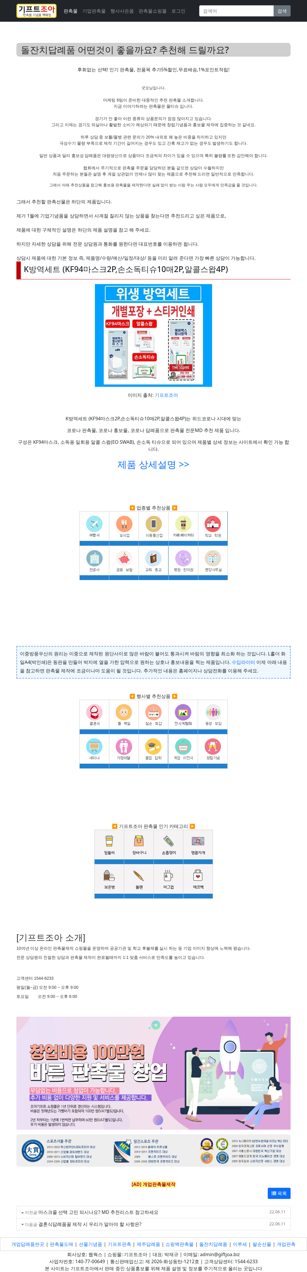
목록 (279, 1193)
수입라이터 (243, 662)
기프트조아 (166, 395)
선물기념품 (90, 1244)
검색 (282, 11)
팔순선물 (262, 1244)
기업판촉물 (94, 11)
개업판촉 (286, 1244)
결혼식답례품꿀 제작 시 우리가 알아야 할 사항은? (89, 1224)
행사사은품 (122, 11)
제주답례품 (148, 1244)
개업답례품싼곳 (27, 1244)
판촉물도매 (61, 1244)
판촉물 (71, 11)
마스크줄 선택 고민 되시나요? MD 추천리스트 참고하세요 (98, 1212)
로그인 (178, 11)
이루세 (240, 1244)
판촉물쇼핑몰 (153, 11)
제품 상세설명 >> (153, 464)
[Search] (236, 10)
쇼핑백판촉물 (180, 1244)
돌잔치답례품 (213, 1244)
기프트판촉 (119, 1244)
